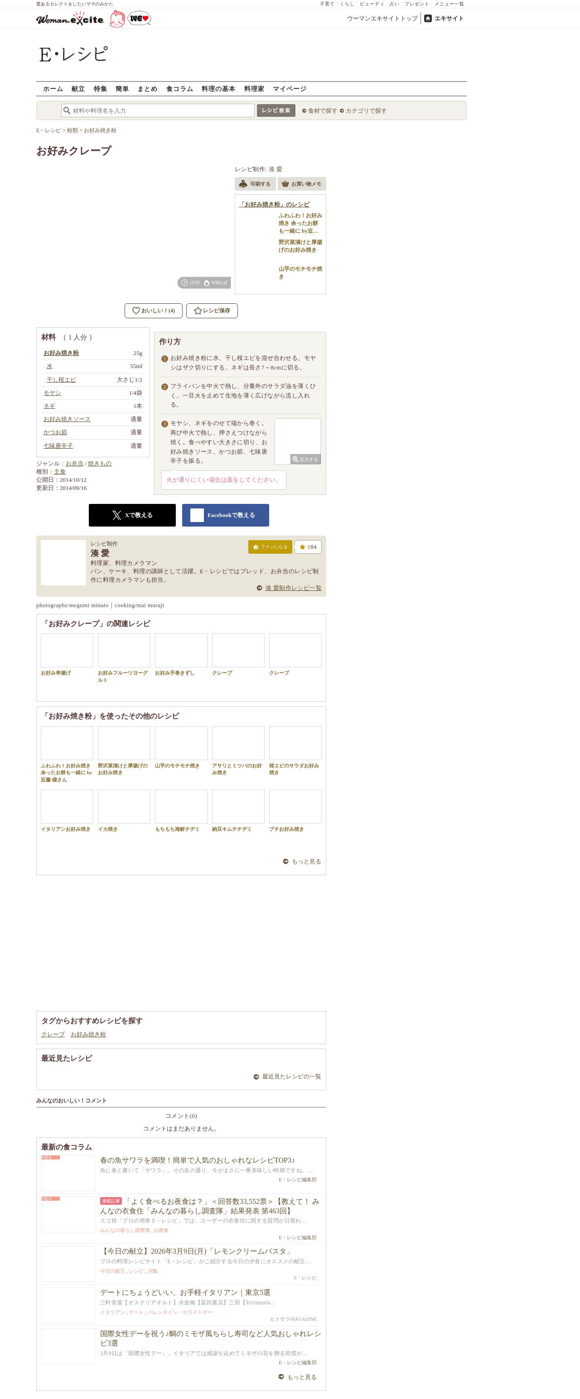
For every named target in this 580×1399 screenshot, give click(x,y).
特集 (100, 88)
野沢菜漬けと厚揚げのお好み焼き (124, 750)
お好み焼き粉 (88, 1034)
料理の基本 (219, 88)
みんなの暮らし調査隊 (125, 1230)
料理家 (254, 88)
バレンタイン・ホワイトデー (180, 1312)
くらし (347, 3)
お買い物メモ (301, 185)
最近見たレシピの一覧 (291, 1076)
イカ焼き (124, 811)
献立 (78, 88)
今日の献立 (112, 1271)
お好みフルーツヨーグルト (124, 657)
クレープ (238, 654)
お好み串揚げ (67, 654)
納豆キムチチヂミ (238, 811)
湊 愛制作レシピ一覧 (294, 588)
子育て (327, 3)
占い (395, 3)
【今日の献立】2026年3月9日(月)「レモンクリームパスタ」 (197, 1251)
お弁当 (74, 463)
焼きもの (99, 463)
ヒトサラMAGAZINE (293, 1319)
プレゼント (417, 3)
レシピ (136, 1271)
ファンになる (270, 549)
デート (136, 1312)
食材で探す (323, 110)
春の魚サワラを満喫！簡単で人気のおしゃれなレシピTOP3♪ (197, 1160)
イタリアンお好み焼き (67, 811)
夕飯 (153, 1271)
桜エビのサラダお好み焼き (295, 750)
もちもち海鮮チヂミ (181, 811)
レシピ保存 (216, 310)
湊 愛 (275, 169)
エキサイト (449, 18)
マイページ (290, 88)
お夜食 (161, 1230)
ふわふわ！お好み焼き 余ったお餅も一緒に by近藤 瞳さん (67, 754)
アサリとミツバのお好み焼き (238, 750)
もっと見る (306, 861)
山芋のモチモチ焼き (181, 747)
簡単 (122, 88)
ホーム (53, 88)
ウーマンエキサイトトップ (382, 18)
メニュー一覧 (449, 3)
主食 (60, 471)
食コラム (179, 88)
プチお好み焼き (295, 811)
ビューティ (372, 3)
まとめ (147, 88)
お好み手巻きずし (181, 654)
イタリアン (112, 1312)
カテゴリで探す (366, 110)
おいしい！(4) (158, 310)
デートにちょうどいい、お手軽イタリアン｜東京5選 (185, 1292)
